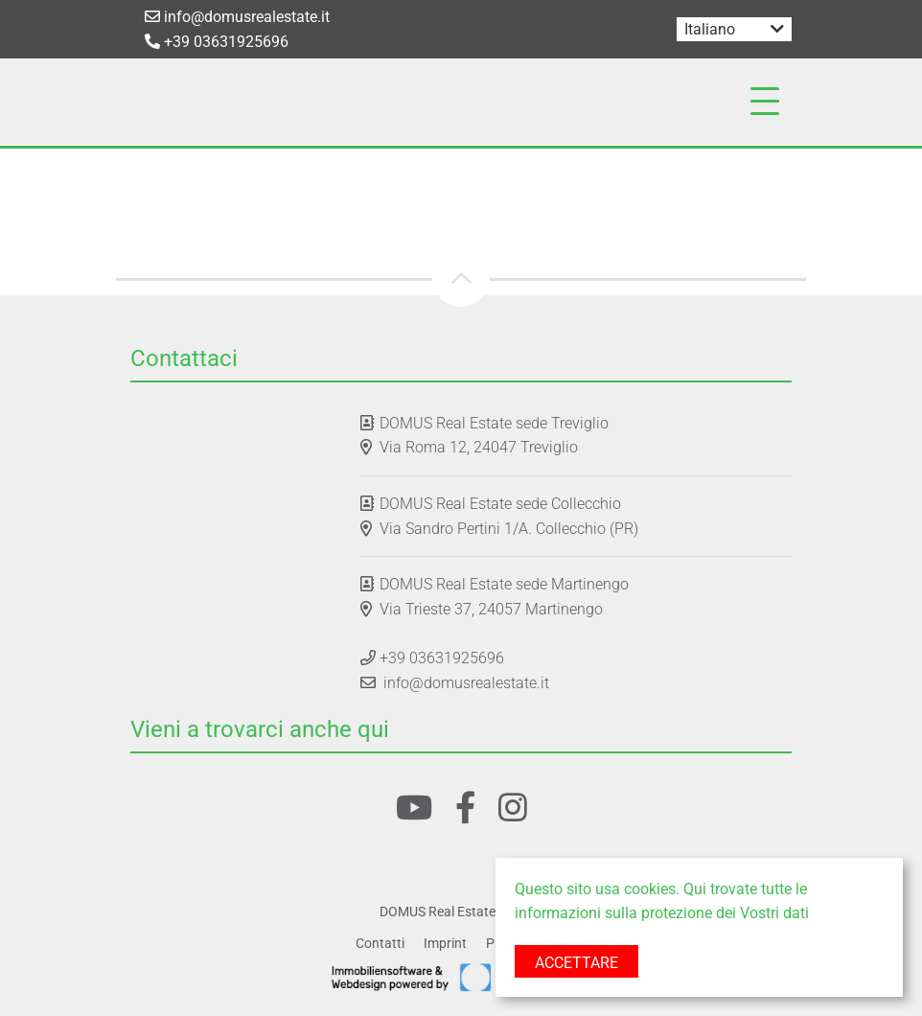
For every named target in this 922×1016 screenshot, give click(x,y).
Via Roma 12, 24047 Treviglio (479, 447)
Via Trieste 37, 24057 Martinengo (491, 609)
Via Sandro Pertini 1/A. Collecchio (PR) (509, 529)
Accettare (576, 963)
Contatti (380, 943)
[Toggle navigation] (765, 101)
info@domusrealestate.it (237, 17)
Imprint (445, 943)
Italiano (709, 29)
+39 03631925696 (216, 42)
